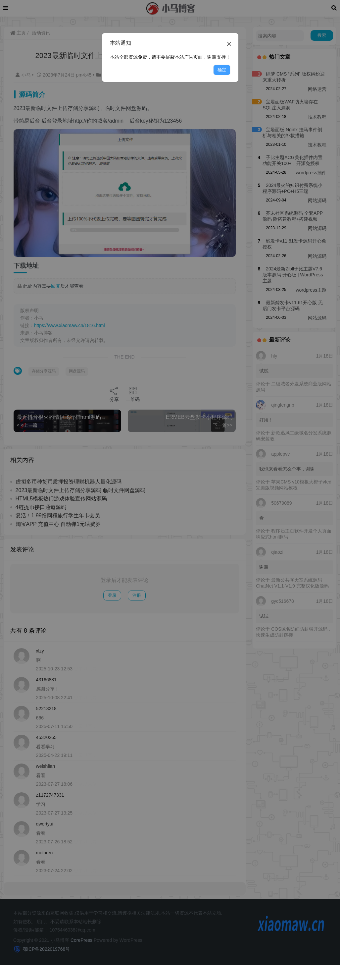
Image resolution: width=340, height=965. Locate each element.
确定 (222, 69)
